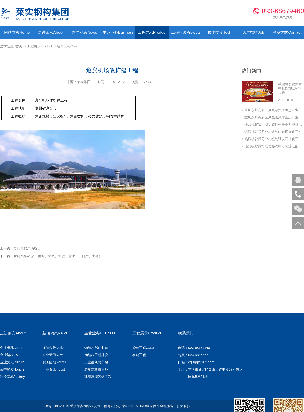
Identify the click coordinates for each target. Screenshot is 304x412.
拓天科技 (183, 406)
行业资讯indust (53, 369)
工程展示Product (152, 32)
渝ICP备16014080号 (137, 406)
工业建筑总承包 (96, 362)
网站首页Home (17, 32)
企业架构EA (9, 355)
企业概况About (11, 348)
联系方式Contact (287, 32)
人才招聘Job (253, 32)
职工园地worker (54, 362)
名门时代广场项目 (27, 248)
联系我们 (185, 333)
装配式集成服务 (96, 369)
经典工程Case (67, 46)
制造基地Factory (12, 377)
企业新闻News (53, 355)
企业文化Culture (12, 362)
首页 (18, 46)
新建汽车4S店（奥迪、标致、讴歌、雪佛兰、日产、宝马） (58, 256)
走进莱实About (50, 32)
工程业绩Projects (185, 32)
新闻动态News (84, 32)
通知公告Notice (54, 348)
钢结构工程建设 (96, 355)
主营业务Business (118, 32)
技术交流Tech (219, 32)
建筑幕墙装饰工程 (97, 377)
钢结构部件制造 (96, 348)
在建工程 (139, 355)
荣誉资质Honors (12, 369)
